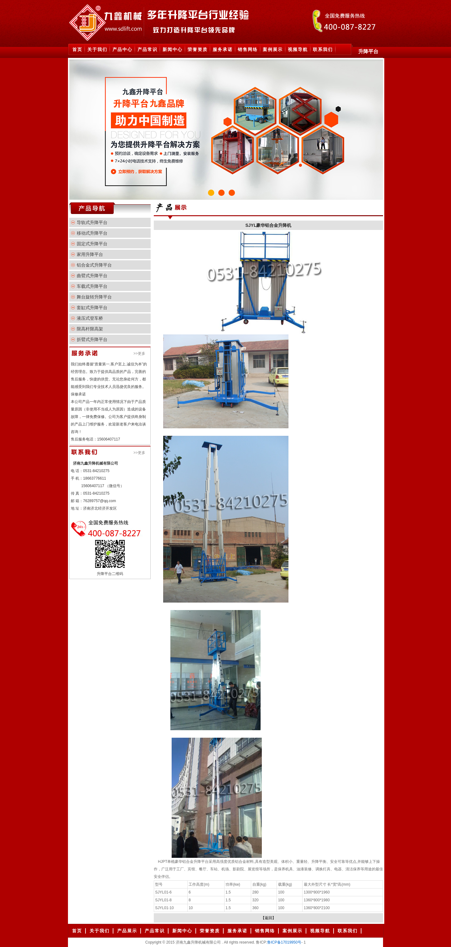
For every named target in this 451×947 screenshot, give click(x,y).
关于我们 (97, 49)
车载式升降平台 (92, 286)
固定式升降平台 (92, 243)
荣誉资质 (198, 49)
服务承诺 (223, 49)
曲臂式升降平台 (92, 275)
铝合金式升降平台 (94, 264)
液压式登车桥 (90, 318)
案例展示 (273, 49)
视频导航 (298, 49)
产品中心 (122, 49)
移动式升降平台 (92, 233)
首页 (77, 49)
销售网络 (248, 49)
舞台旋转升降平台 (94, 296)
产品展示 (127, 930)
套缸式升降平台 (92, 307)
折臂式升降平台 (92, 339)
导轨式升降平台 (92, 222)
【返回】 (268, 918)
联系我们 (323, 49)
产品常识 (147, 49)
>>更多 (139, 353)
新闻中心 (173, 49)
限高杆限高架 (90, 328)
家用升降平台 (90, 254)
